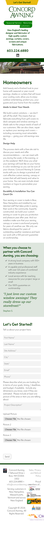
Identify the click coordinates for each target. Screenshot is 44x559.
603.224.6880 (17, 50)
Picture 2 (7, 424)
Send (7, 456)
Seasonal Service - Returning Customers (19, 24)
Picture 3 (7, 435)
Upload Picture (10, 413)
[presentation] (19, 448)
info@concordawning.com (19, 484)
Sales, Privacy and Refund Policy (35, 473)
